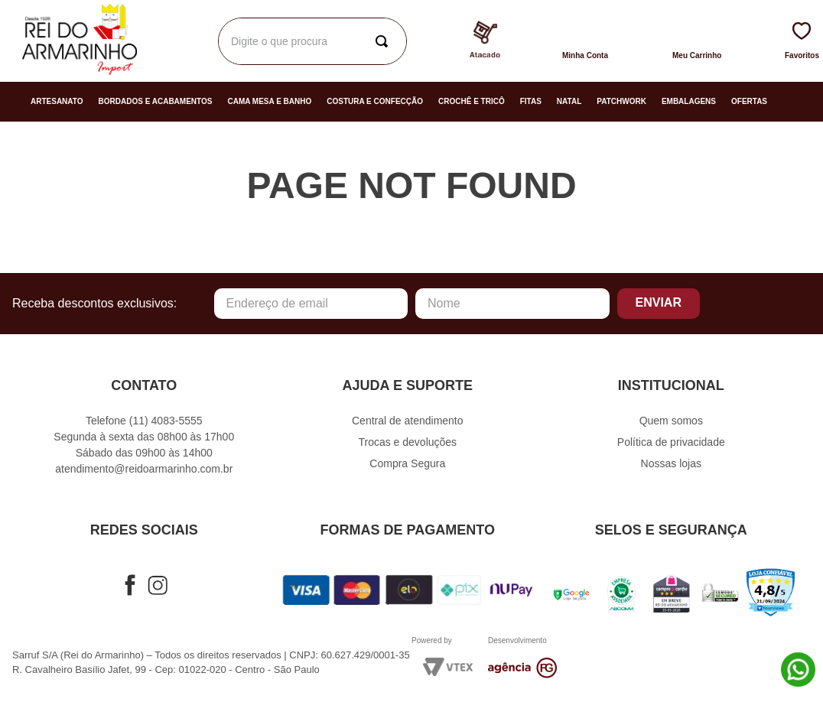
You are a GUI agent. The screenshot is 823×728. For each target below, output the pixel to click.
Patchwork (621, 101)
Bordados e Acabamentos (156, 101)
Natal (569, 101)
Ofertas (749, 101)
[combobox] (381, 41)
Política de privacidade (671, 442)
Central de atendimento (408, 420)
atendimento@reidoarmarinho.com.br (144, 469)
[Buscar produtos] (570, 41)
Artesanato (57, 101)
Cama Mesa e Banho (269, 101)
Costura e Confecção (375, 101)
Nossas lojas (671, 463)
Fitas (531, 101)
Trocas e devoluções (407, 442)
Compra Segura (407, 463)
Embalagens (689, 101)
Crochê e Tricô (471, 101)
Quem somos (671, 420)
